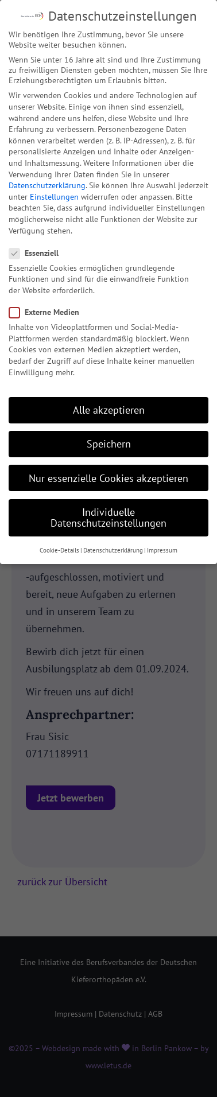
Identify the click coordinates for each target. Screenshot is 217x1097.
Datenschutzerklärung (47, 174)
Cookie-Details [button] (59, 539)
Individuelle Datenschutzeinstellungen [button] (108, 506)
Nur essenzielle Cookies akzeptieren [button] (108, 466)
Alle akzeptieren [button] (109, 398)
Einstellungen (54, 185)
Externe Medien (48, 300)
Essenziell (37, 241)
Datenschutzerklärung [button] (113, 539)
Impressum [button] (162, 539)
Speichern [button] (109, 432)
